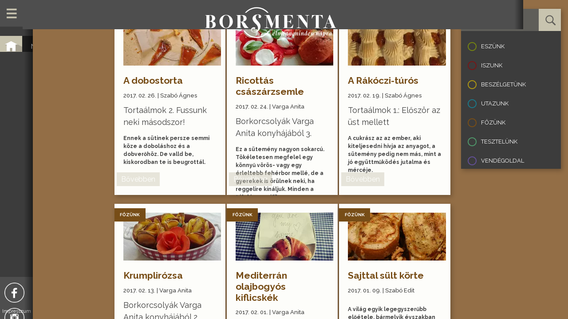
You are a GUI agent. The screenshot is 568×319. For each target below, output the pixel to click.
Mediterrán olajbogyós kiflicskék (265, 286)
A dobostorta (156, 80)
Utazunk (495, 103)
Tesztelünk (499, 141)
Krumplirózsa (156, 275)
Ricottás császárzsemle (274, 86)
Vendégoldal (502, 160)
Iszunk (491, 65)
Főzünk (493, 122)
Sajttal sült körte (390, 275)
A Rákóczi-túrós (387, 80)
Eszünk (493, 46)
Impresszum (55, 311)
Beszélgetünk (503, 84)
